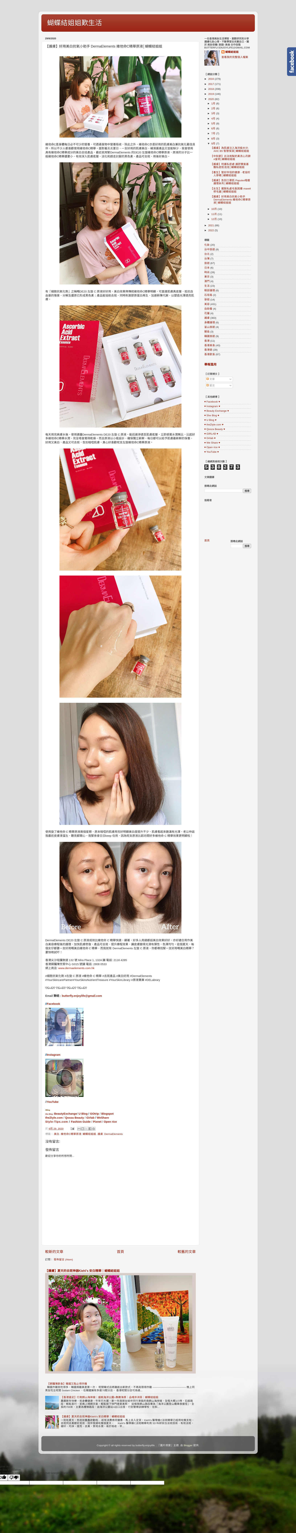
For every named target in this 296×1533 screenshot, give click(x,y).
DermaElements (113, 1134)
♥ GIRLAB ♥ (211, 433)
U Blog (83, 1113)
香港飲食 (209, 354)
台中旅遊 (209, 249)
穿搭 (207, 299)
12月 (214, 219)
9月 (213, 143)
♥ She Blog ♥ (211, 415)
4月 (213, 118)
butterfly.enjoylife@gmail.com (82, 995)
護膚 (100, 1134)
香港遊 (208, 349)
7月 (213, 133)
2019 (211, 94)
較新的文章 (54, 1252)
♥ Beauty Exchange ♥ (216, 410)
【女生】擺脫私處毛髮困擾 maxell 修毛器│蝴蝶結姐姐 (231, 190)
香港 (207, 340)
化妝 (207, 244)
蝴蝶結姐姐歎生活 (74, 23)
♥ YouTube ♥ (211, 451)
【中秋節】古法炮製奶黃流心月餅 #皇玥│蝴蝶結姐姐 (231, 158)
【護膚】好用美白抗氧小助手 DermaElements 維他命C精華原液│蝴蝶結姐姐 (230, 199)
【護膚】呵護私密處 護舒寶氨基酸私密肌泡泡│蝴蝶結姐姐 (230, 166)
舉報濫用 (210, 364)
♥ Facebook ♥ (212, 401)
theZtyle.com (54, 1117)
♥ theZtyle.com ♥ (214, 424)
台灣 (207, 258)
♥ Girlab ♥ (210, 438)
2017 (211, 84)
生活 (207, 285)
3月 (213, 113)
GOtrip (94, 1113)
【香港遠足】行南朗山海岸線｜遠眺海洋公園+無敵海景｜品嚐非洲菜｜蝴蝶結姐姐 (109, 1397)
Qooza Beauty (74, 1117)
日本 (207, 267)
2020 (211, 99)
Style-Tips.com (56, 1121)
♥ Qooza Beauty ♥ (214, 429)
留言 (210, 385)
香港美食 (209, 345)
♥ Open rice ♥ (212, 447)
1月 (213, 103)
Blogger (188, 1445)
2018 (211, 89)
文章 (210, 379)
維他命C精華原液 (71, 1134)
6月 (213, 128)
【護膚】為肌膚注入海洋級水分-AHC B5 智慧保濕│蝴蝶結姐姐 (230, 149)
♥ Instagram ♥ (212, 406)
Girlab (90, 1117)
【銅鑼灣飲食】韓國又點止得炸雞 (67, 1383)
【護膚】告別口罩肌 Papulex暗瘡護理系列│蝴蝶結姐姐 (230, 182)
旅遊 (207, 263)
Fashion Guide (81, 1121)
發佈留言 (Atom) (63, 1259)
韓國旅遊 (209, 336)
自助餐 (208, 308)
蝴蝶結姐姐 (89, 1134)
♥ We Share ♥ (212, 442)
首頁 (120, 1252)
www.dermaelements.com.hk (76, 968)
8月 (213, 138)
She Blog (49, 1114)
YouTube (53, 1101)
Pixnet (97, 1121)
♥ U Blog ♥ (210, 420)
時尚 (207, 272)
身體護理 (209, 322)
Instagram (53, 1054)
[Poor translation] (14, 1477)
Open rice (110, 1121)
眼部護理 (209, 290)
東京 (207, 276)
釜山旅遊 (209, 327)
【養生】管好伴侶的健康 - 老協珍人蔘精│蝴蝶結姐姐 (230, 174)
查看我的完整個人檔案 (234, 57)
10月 (214, 209)
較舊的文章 (187, 1252)
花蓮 (207, 313)
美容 (207, 304)
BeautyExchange (65, 1113)
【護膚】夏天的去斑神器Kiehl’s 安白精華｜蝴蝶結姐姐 (82, 1270)
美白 (56, 1134)
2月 (213, 108)
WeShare (103, 1117)
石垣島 (208, 295)
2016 (211, 78)
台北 (207, 254)
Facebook (53, 1003)
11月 (214, 214)
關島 (207, 331)
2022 (211, 230)
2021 (211, 225)
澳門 (207, 281)
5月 (213, 123)
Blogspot (107, 1113)
